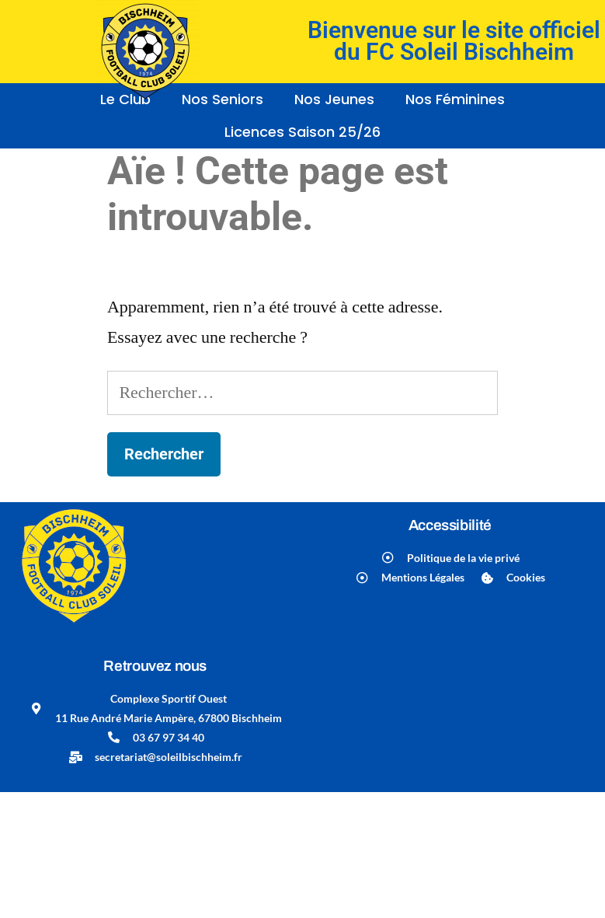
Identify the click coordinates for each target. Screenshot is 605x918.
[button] (338, 99)
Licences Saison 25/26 (302, 131)
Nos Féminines (455, 99)
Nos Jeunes (334, 99)
